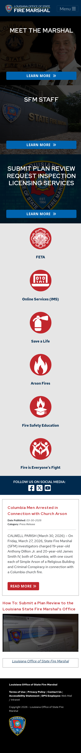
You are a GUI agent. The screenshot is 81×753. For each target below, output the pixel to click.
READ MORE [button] (23, 586)
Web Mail (66, 696)
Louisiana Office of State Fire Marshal (40, 661)
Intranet (15, 699)
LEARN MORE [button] (41, 75)
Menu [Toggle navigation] (68, 8)
